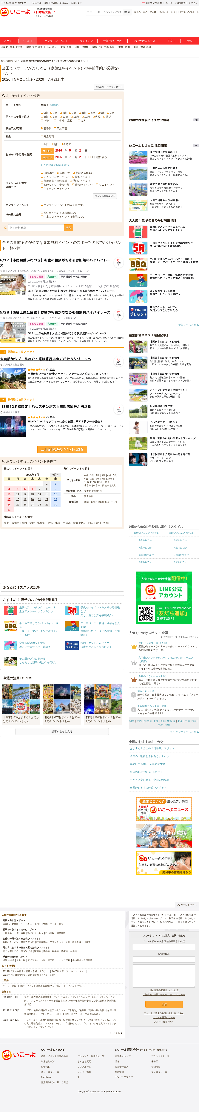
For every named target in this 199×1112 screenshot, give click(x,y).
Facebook (46, 1077)
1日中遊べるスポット (188, 12)
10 (9, 494)
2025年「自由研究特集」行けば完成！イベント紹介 (29, 975)
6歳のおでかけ (146, 555)
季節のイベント (81, 180)
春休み (137, 12)
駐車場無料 (42, 942)
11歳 (76, 116)
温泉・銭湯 (8, 960)
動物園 (15, 924)
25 (17, 504)
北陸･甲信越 (168, 721)
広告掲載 (45, 1066)
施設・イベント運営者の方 (54, 1056)
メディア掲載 (84, 1072)
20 (32, 499)
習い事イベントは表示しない (61, 212)
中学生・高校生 (66, 120)
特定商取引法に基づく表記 (54, 1082)
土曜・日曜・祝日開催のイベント (101, 501)
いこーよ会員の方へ (164, 1022)
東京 (34, 47)
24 (9, 504)
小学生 (47, 120)
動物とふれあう (167, 12)
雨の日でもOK (150, 12)
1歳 (55, 112)
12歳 (87, 116)
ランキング (86, 40)
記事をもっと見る (62, 731)
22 (46, 499)
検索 (68, 227)
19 (25, 499)
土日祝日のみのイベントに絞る (62, 449)
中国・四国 (124, 47)
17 (9, 499)
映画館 (37, 951)
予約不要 (62, 128)
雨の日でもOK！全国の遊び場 (147, 764)
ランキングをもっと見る (184, 731)
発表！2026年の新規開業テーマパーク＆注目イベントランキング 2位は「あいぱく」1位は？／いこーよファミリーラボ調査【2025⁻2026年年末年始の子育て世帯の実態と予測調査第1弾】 (70, 1001)
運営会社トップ (123, 1056)
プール (53, 924)
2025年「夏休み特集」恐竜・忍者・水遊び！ (25, 971)
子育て (171, 40)
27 (32, 504)
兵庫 (112, 47)
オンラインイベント (56, 40)
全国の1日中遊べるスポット (146, 771)
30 (55, 504)
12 (25, 494)
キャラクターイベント (57, 188)
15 (46, 494)
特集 (189, 40)
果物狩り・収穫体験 (82, 960)
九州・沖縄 (139, 47)
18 (17, 499)
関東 (29, 47)
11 (17, 494)
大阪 (100, 47)
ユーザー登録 (9, 986)
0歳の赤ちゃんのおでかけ (146, 533)
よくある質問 (84, 1061)
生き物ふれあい (84, 172)
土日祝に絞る (99, 157)
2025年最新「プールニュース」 (68, 971)
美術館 (64, 951)
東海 (63, 47)
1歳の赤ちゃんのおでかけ (182, 533)
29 (46, 504)
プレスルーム (84, 1066)
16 (55, 494)
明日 (56, 144)
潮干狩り (52, 960)
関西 (94, 47)
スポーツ (64, 172)
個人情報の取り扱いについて (164, 990)
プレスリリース (159, 1072)
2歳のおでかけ (146, 540)
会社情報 (155, 1066)
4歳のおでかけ (146, 547)
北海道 (19, 47)
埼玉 (54, 47)
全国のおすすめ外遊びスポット (148, 787)
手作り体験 (19, 933)
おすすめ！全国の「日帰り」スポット (152, 748)
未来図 (154, 1061)
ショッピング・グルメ (57, 176)
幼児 (108, 116)
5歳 (93, 112)
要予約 (47, 128)
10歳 (65, 116)
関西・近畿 (28, 522)
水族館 (73, 951)
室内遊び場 (26, 951)
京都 (106, 47)
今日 (46, 144)
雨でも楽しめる (10, 951)
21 (39, 499)
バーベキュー (27, 924)
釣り (38, 924)
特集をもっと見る (188, 324)
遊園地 (6, 924)
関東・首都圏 (11, 522)
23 (55, 499)
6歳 (102, 112)
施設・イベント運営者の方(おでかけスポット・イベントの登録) (52, 986)
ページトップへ (187, 905)
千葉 (48, 47)
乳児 (98, 116)
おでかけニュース (144, 40)
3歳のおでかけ (181, 540)
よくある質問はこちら (164, 1017)
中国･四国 (191, 721)
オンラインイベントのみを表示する (64, 204)
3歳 (74, 112)
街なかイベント (84, 184)
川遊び (87, 942)
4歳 (83, 112)
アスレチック (56, 942)
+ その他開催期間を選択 (55, 165)
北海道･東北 (151, 721)
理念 (117, 1061)
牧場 (45, 924)
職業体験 (61, 933)
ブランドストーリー (161, 1056)
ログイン (193, 3)
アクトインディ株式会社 (153, 1050)
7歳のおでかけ (181, 555)
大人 (83, 120)
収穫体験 (49, 933)
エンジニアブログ (124, 1077)
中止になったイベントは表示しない (64, 216)
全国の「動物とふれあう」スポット (151, 756)
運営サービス (121, 1066)
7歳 (112, 112)
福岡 (148, 47)
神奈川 (41, 47)
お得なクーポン (10, 942)
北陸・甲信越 (81, 47)
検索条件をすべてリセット (108, 86)
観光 (61, 924)
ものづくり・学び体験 (57, 184)
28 (39, 504)
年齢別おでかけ (112, 40)
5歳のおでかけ (181, 547)
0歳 (46, 112)
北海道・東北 (7, 47)
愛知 (68, 47)
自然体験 (49, 172)
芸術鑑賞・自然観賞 (55, 180)
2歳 (64, 112)
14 (39, 494)
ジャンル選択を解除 (105, 196)
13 (32, 494)
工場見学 (7, 933)
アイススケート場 (36, 960)
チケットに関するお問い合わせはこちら (164, 1013)
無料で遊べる (27, 942)
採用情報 (119, 1072)
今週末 (67, 144)
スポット (9, 40)
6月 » (55, 474)
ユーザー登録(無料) (175, 3)
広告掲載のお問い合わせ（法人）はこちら (164, 994)
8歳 (46, 116)
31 (9, 509)
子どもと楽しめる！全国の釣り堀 (149, 779)
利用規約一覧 (48, 1061)
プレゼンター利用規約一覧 (91, 1056)
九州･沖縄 (164, 724)
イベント (27, 40)
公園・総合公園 (73, 942)
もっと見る (114, 1033)
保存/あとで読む (152, 3)
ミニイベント (107, 184)
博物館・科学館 (51, 951)
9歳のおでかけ (181, 562)
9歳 (55, 116)
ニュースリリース (50, 1072)
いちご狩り (64, 960)
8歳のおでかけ (146, 562)
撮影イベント (83, 176)
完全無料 (49, 136)
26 (25, 504)
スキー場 (20, 960)
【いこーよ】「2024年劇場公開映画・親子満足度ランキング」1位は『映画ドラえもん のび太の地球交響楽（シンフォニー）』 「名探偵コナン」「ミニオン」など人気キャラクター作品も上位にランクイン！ (70, 1023)
